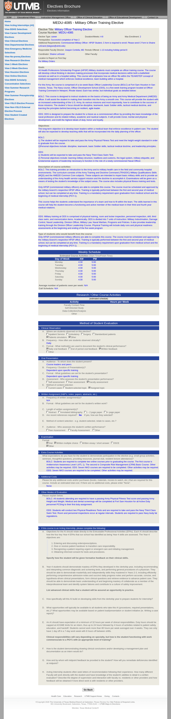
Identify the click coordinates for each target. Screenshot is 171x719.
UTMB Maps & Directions (110, 704)
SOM (9, 17)
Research (78, 696)
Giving (107, 696)
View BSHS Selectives (16, 29)
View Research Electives (17, 60)
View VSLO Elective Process (19, 103)
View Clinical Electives (16, 41)
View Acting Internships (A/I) (19, 25)
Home (8, 21)
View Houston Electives (17, 72)
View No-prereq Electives (18, 56)
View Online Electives (16, 76)
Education (67, 696)
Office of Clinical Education (89, 17)
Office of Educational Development (125, 17)
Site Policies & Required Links (122, 702)
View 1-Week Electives (16, 64)
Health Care (56, 696)
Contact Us (152, 17)
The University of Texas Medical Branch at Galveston (71, 702)
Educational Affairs (26, 17)
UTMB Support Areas (93, 696)
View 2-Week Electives (16, 68)
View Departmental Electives (19, 45)
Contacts (115, 696)
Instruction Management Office (56, 17)
